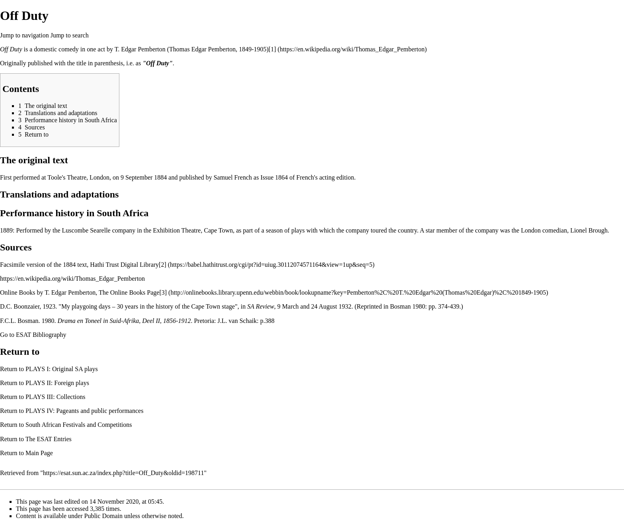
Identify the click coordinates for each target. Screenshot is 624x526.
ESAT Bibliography (41, 334)
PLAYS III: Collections (55, 396)
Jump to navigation (24, 35)
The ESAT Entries (48, 439)
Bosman (400, 306)
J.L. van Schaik (237, 320)
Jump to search (70, 35)
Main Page (39, 453)
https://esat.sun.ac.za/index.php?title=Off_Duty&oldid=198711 (123, 472)
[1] (272, 49)
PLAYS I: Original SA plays (61, 369)
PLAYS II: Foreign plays (57, 382)
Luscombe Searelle (86, 230)
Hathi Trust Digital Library (124, 264)
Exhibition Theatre (177, 230)
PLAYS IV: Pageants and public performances (84, 410)
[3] (163, 292)
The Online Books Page (129, 292)
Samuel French (233, 177)
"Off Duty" (157, 63)
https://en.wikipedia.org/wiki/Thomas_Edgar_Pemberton (72, 278)
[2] (162, 264)
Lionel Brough (589, 230)
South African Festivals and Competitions (78, 424)
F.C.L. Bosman (19, 320)
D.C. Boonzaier (19, 306)
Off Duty (11, 49)
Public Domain (103, 515)
